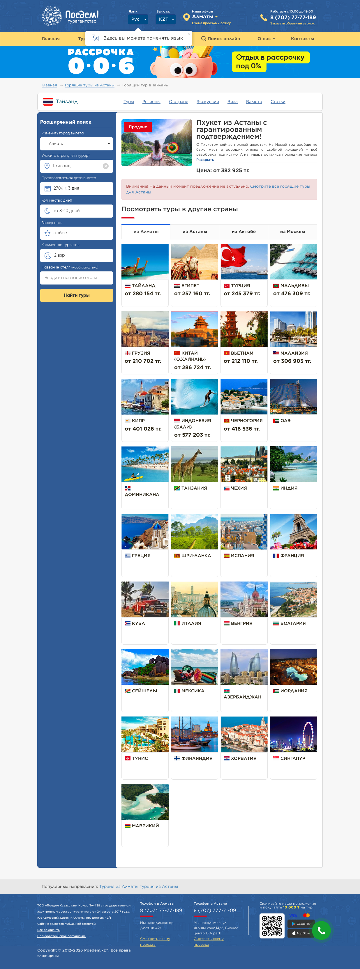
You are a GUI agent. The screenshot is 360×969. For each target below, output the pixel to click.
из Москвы (292, 232)
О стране (178, 102)
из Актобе (244, 232)
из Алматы (146, 232)
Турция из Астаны (159, 887)
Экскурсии (208, 102)
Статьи (278, 102)
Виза (232, 102)
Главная (49, 85)
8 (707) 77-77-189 (293, 17)
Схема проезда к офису (211, 23)
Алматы (79, 144)
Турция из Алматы (119, 887)
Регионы (151, 102)
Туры (128, 102)
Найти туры (77, 295)
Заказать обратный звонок (292, 23)
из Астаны (195, 232)
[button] (321, 930)
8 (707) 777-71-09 (215, 910)
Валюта (254, 102)
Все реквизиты (48, 930)
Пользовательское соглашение (61, 936)
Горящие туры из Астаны (89, 85)
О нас (266, 39)
